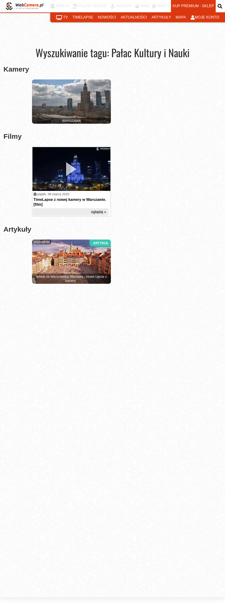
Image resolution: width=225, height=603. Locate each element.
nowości (107, 17)
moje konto (205, 17)
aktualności (134, 17)
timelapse (82, 17)
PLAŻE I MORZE (89, 6)
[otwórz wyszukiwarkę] (220, 6)
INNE (142, 6)
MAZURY (121, 6)
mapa (181, 17)
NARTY (161, 6)
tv (62, 17)
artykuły (161, 17)
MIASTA (60, 6)
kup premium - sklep (193, 6)
